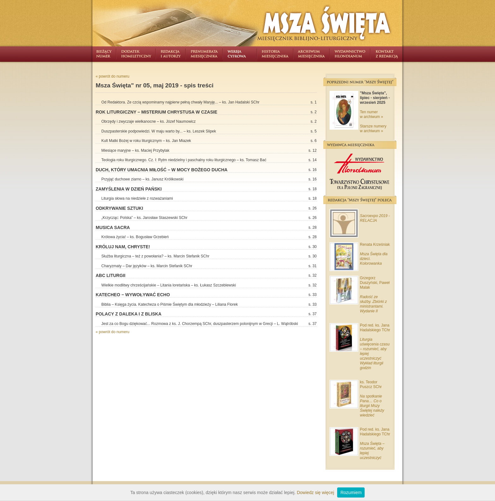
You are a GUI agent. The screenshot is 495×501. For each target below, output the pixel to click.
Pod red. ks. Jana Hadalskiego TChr (375, 327)
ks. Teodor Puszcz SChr (371, 384)
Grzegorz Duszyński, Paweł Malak (375, 283)
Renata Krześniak (375, 244)
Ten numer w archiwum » (371, 114)
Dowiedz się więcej (315, 492)
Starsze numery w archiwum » (373, 128)
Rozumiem (350, 492)
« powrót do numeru (112, 76)
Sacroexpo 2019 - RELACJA (375, 218)
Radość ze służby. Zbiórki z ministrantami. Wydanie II (373, 304)
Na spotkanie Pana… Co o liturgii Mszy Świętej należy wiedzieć (372, 405)
